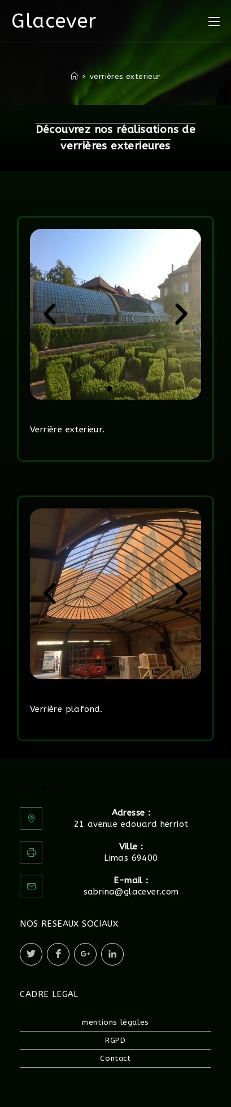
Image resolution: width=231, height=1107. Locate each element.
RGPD (115, 1040)
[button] (50, 314)
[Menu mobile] (214, 21)
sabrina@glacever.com (131, 892)
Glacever (53, 21)
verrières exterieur (125, 76)
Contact (115, 1058)
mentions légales (115, 1022)
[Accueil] (74, 76)
